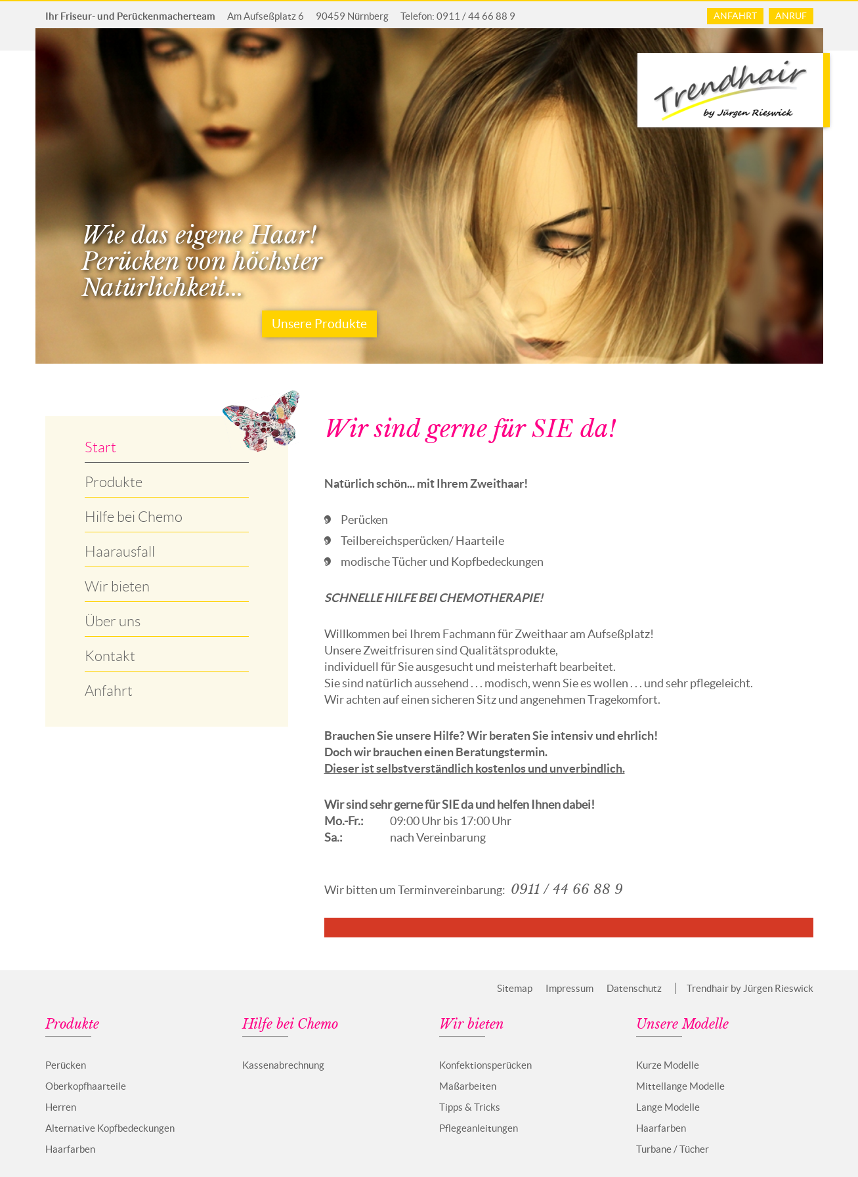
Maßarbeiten (467, 1086)
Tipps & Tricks (469, 1107)
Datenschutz (634, 988)
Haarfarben (70, 1149)
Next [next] (833, 196)
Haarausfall (120, 552)
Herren (60, 1107)
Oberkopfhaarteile (85, 1086)
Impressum (569, 988)
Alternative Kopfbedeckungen (110, 1128)
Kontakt (110, 656)
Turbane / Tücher (672, 1149)
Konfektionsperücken (485, 1065)
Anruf (791, 16)
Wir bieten (117, 586)
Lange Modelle (668, 1107)
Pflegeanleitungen (478, 1128)
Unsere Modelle (682, 1024)
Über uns (112, 621)
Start (100, 447)
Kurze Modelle (667, 1065)
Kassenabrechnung (283, 1065)
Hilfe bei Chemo (133, 517)
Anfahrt (735, 16)
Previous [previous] (25, 196)
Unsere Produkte (319, 324)
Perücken (65, 1065)
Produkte (113, 482)
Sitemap (514, 988)
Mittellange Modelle (680, 1086)
